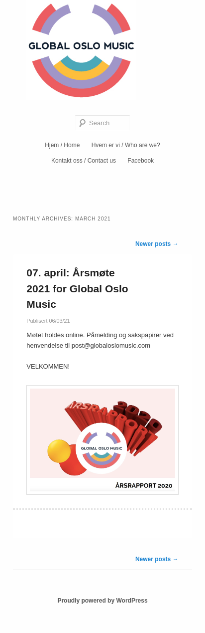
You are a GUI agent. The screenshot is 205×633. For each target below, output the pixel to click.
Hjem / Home (62, 145)
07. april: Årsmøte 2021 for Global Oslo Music (77, 288)
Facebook (140, 160)
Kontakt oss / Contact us (83, 160)
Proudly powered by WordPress (102, 600)
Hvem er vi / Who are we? (126, 145)
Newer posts (157, 243)
